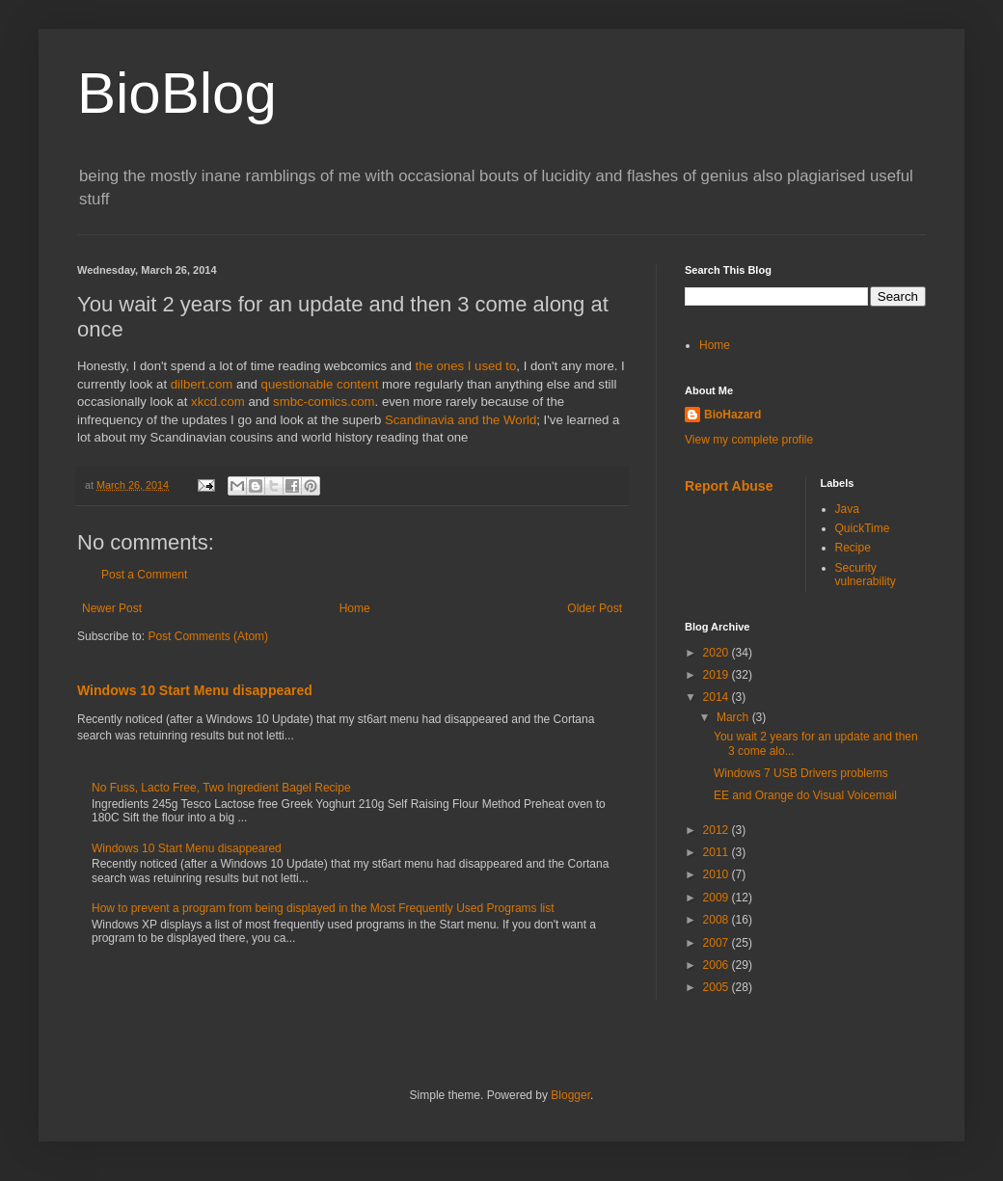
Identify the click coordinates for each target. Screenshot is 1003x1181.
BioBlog (177, 93)
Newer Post (112, 608)
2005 (717, 987)
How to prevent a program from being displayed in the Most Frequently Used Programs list (323, 908)
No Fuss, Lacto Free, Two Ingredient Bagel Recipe (221, 787)
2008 (717, 919)
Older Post (594, 608)
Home (354, 608)
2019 (717, 675)
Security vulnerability (865, 574)
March (734, 717)
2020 (717, 652)
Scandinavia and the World (460, 420)
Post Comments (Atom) (208, 636)
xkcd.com (218, 401)
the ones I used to (465, 366)
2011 (717, 852)
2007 (717, 943)
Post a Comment (144, 574)
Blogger (570, 1095)
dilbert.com (202, 384)
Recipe (853, 547)
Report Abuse (729, 486)
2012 (717, 830)
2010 (717, 874)
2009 (717, 897)
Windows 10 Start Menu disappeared (194, 690)
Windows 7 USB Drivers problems (801, 773)
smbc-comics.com (324, 401)
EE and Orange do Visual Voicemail (805, 795)
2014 (717, 697)
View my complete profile (749, 439)
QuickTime (862, 528)
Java (847, 509)
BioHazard (732, 414)
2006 (717, 965)
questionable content (320, 384)
